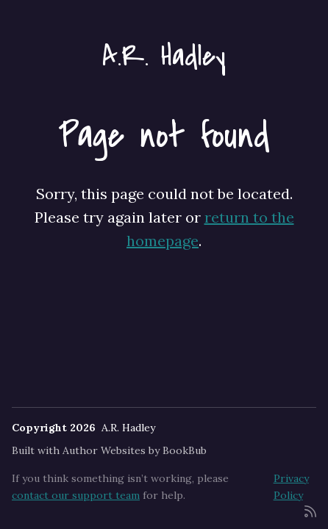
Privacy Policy (291, 486)
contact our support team (76, 495)
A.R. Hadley (164, 56)
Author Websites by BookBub (135, 450)
